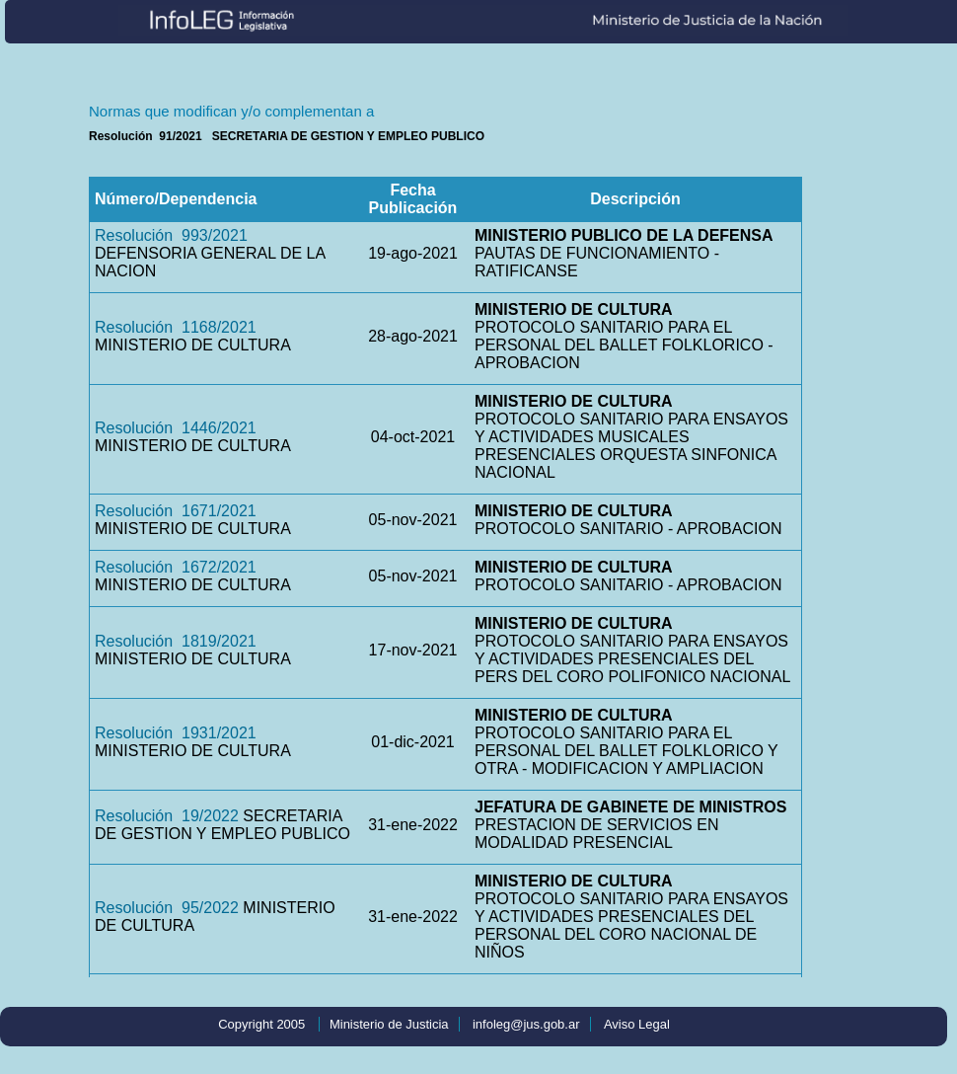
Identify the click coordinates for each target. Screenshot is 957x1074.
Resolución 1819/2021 (176, 641)
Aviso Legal (637, 1024)
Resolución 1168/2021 (176, 327)
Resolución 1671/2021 (176, 510)
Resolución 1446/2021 (176, 428)
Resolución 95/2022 (167, 907)
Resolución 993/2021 (171, 235)
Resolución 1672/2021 (176, 567)
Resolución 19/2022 (167, 815)
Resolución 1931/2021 (176, 733)
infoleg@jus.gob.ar (526, 1024)
